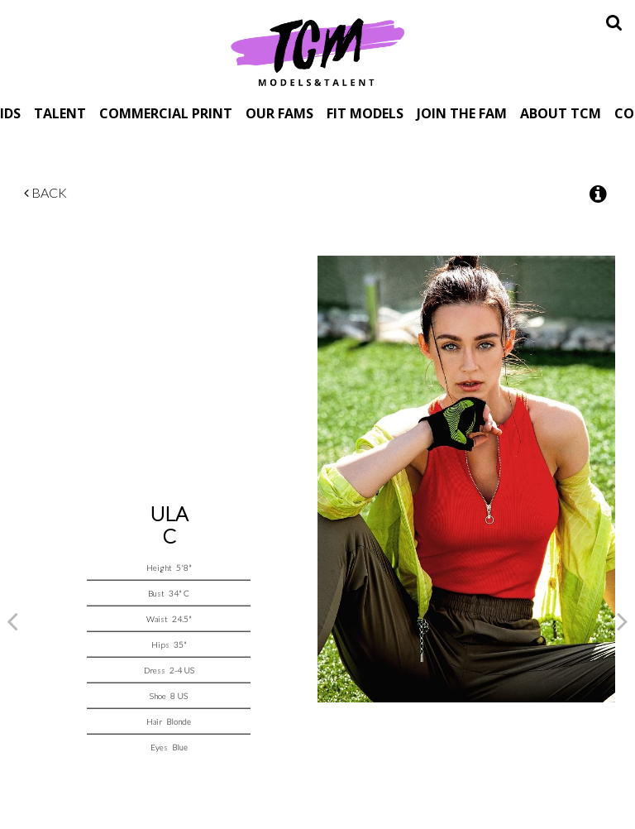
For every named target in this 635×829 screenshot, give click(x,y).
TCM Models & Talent (317, 51)
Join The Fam (462, 113)
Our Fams (279, 113)
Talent (60, 113)
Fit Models (365, 113)
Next (622, 620)
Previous (12, 620)
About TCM (560, 113)
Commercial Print (165, 113)
